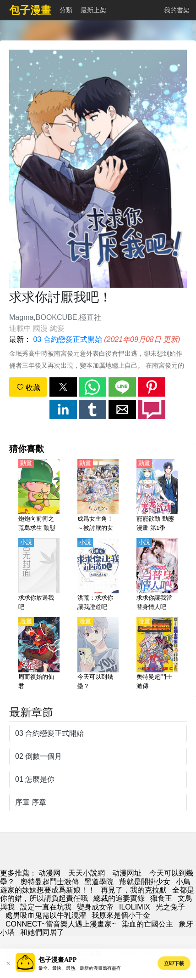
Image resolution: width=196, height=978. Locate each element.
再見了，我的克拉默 (134, 890)
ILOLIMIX (134, 907)
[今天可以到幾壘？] (98, 654)
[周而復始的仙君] (39, 654)
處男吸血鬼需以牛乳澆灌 (45, 915)
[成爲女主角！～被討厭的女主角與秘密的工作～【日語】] (98, 496)
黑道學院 (99, 882)
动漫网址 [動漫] (127, 873)
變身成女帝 (95, 907)
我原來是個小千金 (121, 915)
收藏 (28, 388)
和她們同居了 (42, 932)
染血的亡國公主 (147, 924)
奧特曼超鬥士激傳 (49, 882)
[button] (63, 387)
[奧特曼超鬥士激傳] (157, 654)
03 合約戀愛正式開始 (67, 339)
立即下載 (174, 963)
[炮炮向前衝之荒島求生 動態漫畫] (39, 496)
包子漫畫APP (57, 959)
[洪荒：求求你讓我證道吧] (98, 575)
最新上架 (93, 10)
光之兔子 (170, 907)
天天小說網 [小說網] (86, 873)
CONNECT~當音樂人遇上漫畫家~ (60, 924)
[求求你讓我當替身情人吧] (157, 575)
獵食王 (161, 898)
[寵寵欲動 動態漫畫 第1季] (157, 496)
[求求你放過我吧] (39, 575)
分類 (66, 10)
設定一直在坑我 (45, 907)
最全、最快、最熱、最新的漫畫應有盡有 (79, 968)
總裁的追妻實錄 (119, 898)
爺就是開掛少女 (144, 882)
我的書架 (177, 10)
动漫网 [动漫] (49, 873)
